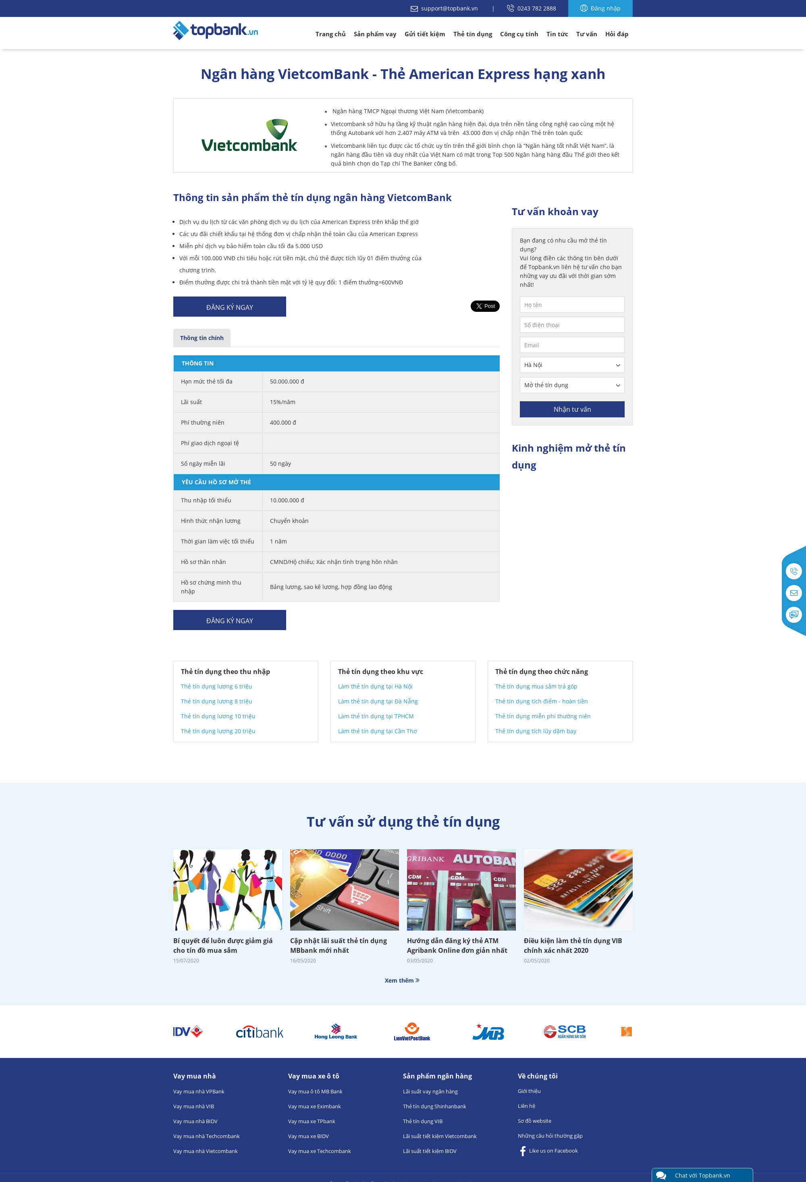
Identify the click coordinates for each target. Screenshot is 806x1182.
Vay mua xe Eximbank (314, 1106)
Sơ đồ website (534, 1120)
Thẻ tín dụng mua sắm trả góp (536, 686)
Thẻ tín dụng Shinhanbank (434, 1106)
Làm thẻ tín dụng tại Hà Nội (375, 686)
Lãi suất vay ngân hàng (430, 1091)
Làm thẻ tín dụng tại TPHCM (376, 716)
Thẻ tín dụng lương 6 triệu (216, 686)
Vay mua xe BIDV (308, 1136)
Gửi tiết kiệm (425, 34)
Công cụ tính (519, 34)
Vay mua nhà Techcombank (206, 1136)
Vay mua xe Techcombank (319, 1151)
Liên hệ (526, 1105)
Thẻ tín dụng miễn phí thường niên (543, 716)
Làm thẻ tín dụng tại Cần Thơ (377, 731)
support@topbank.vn (445, 8)
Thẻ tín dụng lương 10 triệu (218, 716)
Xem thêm (403, 980)
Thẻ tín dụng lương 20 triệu (218, 731)
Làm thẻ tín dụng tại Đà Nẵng (378, 701)
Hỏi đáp (617, 34)
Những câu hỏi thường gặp (550, 1135)
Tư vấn (586, 34)
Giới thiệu (529, 1091)
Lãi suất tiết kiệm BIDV (430, 1151)
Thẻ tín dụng (472, 34)
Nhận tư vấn (572, 409)
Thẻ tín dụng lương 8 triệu (216, 701)
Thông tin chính (202, 338)
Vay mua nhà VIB (193, 1106)
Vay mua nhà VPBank (198, 1091)
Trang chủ (331, 34)
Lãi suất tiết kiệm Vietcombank (440, 1136)
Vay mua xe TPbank (311, 1121)
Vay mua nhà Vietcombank (205, 1151)
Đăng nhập (600, 8)
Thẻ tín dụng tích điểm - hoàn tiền (541, 701)
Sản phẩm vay (375, 34)
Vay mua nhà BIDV (195, 1121)
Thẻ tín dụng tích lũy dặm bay (535, 731)
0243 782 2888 (531, 8)
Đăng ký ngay (229, 307)
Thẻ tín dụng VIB (422, 1121)
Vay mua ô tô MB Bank (315, 1091)
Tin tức (557, 34)
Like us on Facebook (548, 1151)
